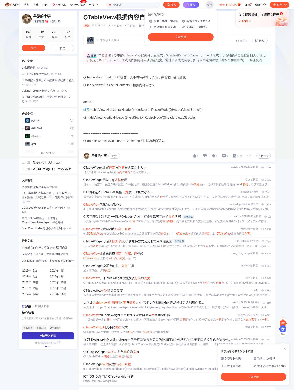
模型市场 (78, 3)
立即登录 (180, 36)
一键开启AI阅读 (48, 335)
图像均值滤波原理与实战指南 (39, 187)
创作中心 (260, 4)
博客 (26, 4)
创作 (279, 4)
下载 (36, 4)
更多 (93, 4)
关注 (114, 156)
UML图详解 (35, 67)
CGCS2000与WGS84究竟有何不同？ (46, 210)
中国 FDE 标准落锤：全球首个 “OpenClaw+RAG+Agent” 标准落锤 (42, 220)
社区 (45, 4)
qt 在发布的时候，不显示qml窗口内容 (45, 247)
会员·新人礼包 (230, 4)
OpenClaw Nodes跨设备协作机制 (46, 228)
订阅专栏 (259, 40)
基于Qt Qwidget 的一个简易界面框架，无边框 (46, 99)
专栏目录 (263, 156)
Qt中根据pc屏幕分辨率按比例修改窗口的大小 (48, 82)
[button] (45, 346)
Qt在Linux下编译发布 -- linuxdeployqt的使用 (48, 260)
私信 (62, 48)
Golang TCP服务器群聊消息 (44, 90)
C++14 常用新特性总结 (42, 73)
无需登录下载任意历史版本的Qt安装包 (45, 254)
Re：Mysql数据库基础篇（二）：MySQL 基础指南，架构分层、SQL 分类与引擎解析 (48, 197)
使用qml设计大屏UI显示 (47, 162)
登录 (209, 4)
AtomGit (59, 4)
